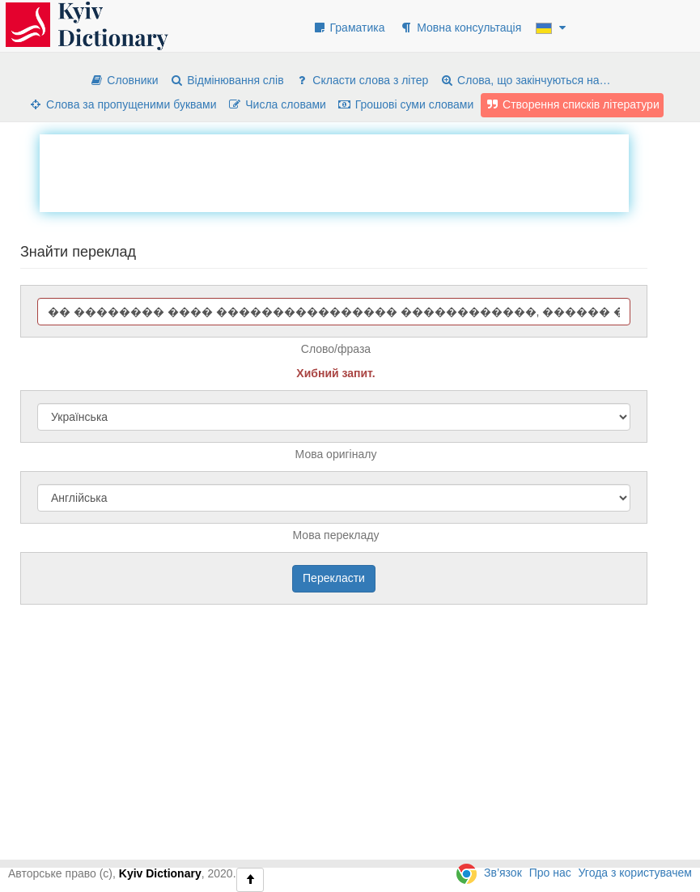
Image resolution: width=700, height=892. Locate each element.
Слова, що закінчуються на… (524, 80)
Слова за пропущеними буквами (122, 104)
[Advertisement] (334, 170)
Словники (123, 80)
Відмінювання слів (226, 80)
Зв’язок (503, 872)
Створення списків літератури (572, 104)
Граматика (348, 27)
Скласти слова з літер (361, 80)
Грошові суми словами (405, 104)
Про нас (550, 872)
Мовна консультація (460, 27)
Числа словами (276, 104)
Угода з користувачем (635, 872)
